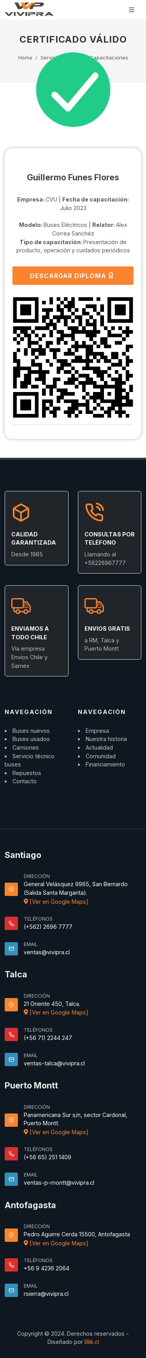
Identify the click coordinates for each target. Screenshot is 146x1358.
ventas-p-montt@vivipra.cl (59, 1182)
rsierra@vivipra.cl (46, 1293)
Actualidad (99, 747)
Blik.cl (91, 1341)
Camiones (25, 747)
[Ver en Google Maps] (56, 901)
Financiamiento (105, 764)
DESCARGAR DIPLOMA (72, 275)
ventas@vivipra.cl (47, 952)
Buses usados (31, 739)
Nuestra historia (106, 739)
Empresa (97, 730)
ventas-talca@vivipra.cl (54, 1063)
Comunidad (101, 756)
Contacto (24, 781)
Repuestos (26, 773)
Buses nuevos (31, 730)
